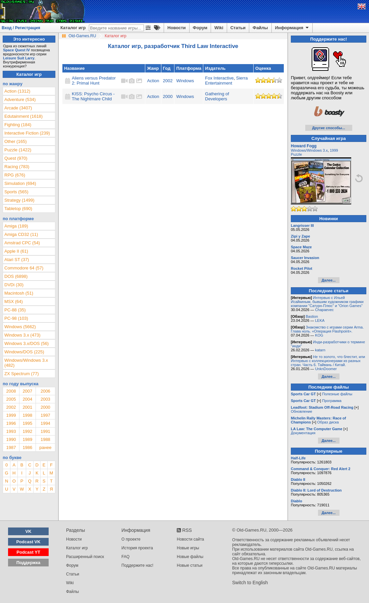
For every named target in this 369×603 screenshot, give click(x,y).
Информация (292, 28)
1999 (11, 415)
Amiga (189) (16, 226)
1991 (45, 431)
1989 (27, 439)
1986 (27, 447)
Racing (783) (16, 166)
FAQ (125, 556)
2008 (11, 391)
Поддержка (28, 562)
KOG (319, 335)
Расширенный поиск (85, 556)
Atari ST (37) (16, 259)
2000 (168, 96)
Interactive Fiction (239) (27, 133)
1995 (27, 423)
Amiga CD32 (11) (21, 234)
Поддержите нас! (137, 565)
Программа (331, 401)
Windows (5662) (20, 326)
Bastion (312, 316)
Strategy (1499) (19, 200)
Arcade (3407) (18, 107)
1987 (11, 447)
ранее (45, 447)
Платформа (188, 68)
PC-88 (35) (15, 309)
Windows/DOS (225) (24, 351)
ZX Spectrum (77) (21, 373)
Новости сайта (190, 539)
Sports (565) (16, 191)
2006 (45, 391)
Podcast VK (28, 541)
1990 (11, 439)
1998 (27, 415)
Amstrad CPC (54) (22, 242)
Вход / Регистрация (21, 28)
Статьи (238, 27)
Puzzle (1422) (17, 149)
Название (74, 68)
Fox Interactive (219, 78)
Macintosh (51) (18, 293)
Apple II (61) (16, 251)
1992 (27, 431)
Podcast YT (28, 552)
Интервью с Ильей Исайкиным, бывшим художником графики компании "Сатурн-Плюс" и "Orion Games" (327, 302)
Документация (303, 433)
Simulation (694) (20, 183)
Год (167, 68)
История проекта (137, 548)
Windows (185, 80)
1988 (45, 439)
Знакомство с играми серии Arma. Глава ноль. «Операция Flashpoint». (327, 329)
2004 (27, 399)
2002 (168, 80)
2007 (27, 391)
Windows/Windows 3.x (309, 150)
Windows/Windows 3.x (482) (26, 363)
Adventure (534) (20, 99)
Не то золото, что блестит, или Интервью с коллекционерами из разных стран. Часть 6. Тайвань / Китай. (328, 361)
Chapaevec (324, 310)
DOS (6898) (16, 276)
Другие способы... (328, 128)
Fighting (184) (17, 124)
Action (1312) (17, 91)
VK (28, 531)
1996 (11, 423)
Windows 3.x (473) (22, 335)
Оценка (263, 68)
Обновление (301, 411)
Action (153, 80)
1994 (45, 423)
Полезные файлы (337, 394)
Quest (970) (16, 158)
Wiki (218, 27)
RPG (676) (14, 175)
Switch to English (250, 582)
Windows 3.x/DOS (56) (26, 343)
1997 (45, 415)
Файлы (260, 27)
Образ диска (328, 422)
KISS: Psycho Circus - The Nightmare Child (93, 96)
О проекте (131, 539)
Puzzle (296, 154)
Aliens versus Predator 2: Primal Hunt (94, 81)
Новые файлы (190, 556)
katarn (320, 350)
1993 (11, 431)
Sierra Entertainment (226, 81)
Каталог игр (73, 27)
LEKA (319, 320)
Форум (200, 27)
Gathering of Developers (217, 96)
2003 (45, 399)
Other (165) (15, 141)
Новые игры (188, 548)
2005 (11, 399)
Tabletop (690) (18, 208)
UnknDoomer (326, 369)
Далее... (328, 280)
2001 (27, 407)
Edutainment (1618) (23, 116)
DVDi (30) (13, 284)
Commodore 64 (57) (23, 267)
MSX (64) (13, 301)
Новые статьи (190, 565)
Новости (176, 27)
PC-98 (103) (16, 318)
